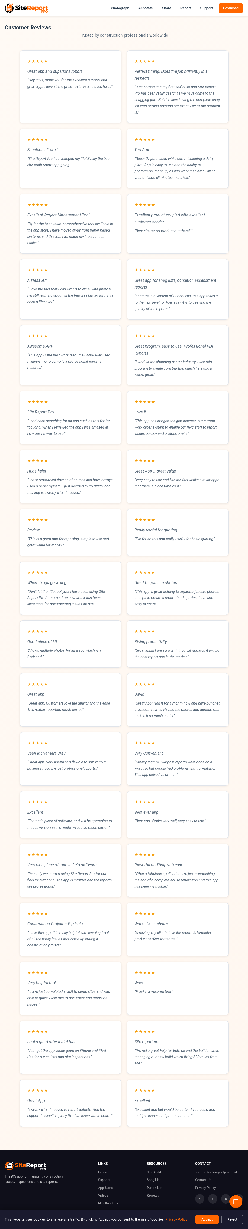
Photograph (120, 8)
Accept (207, 1219)
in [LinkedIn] (226, 1199)
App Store (105, 1188)
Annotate (145, 8)
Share (166, 8)
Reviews (153, 1195)
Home (102, 1172)
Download (231, 8)
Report (185, 8)
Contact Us (203, 1180)
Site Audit (154, 1172)
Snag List (154, 1180)
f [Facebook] (199, 1199)
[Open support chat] (235, 1201)
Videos (103, 1195)
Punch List (154, 1188)
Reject (232, 1219)
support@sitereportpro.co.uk (216, 1172)
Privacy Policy (205, 1188)
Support (206, 8)
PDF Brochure (108, 1203)
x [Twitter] (213, 1199)
